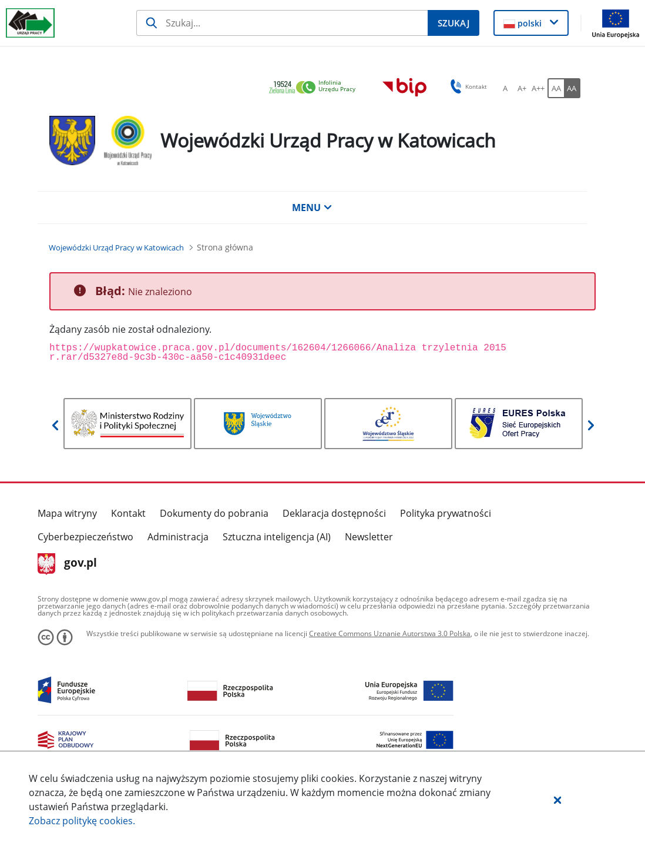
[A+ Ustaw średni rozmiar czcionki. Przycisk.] (522, 88)
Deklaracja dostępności (334, 513)
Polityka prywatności (445, 513)
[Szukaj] (282, 23)
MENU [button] (312, 207)
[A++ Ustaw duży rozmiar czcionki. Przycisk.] (538, 88)
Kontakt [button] (466, 86)
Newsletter (369, 536)
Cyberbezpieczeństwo (85, 536)
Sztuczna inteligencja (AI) (277, 536)
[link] (315, 88)
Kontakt (128, 513)
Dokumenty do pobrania (214, 513)
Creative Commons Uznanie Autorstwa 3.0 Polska (390, 633)
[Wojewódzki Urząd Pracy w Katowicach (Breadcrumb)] (116, 247)
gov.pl (67, 563)
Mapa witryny (67, 513)
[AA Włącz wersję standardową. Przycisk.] (555, 88)
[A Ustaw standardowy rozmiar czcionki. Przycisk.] (505, 88)
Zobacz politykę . (82, 820)
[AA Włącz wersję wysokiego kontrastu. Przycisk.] (572, 88)
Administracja (178, 536)
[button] (557, 799)
